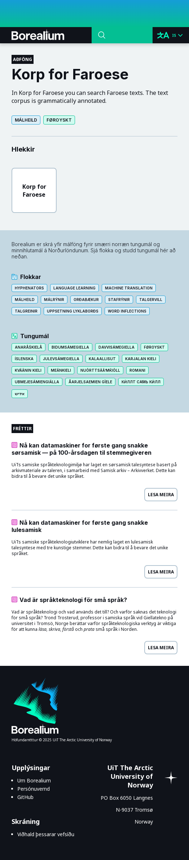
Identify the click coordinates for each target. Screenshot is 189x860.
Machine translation (129, 288)
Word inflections (127, 311)
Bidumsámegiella (70, 347)
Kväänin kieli (28, 370)
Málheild (26, 120)
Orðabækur (86, 299)
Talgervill (150, 299)
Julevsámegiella (61, 359)
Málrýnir (54, 299)
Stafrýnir (119, 299)
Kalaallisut (102, 359)
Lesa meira (161, 495)
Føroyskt (59, 120)
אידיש (20, 394)
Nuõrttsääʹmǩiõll (100, 370)
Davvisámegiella (116, 347)
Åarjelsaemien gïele (90, 382)
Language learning (74, 288)
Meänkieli (61, 370)
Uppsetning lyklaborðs (72, 311)
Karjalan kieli (140, 359)
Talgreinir (26, 311)
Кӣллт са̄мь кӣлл (141, 382)
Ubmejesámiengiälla (37, 382)
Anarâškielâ (28, 347)
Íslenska (24, 359)
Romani (137, 370)
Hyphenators (29, 288)
